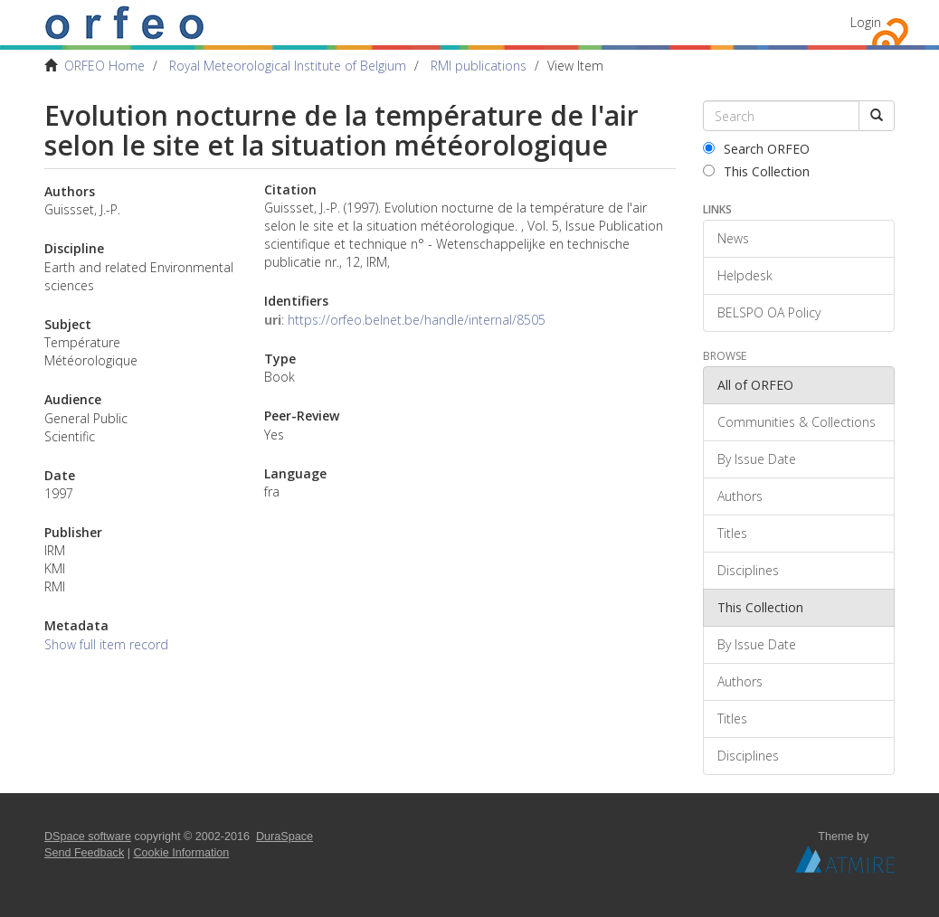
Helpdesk (745, 275)
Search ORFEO (756, 148)
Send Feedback (84, 852)
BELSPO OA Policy (768, 312)
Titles (732, 533)
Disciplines (748, 570)
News (733, 238)
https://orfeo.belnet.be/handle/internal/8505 (416, 319)
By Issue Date (756, 459)
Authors (740, 496)
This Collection (756, 171)
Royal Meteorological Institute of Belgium (287, 65)
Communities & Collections (796, 421)
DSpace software (87, 836)
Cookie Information (182, 852)
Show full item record (106, 644)
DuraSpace (284, 836)
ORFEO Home (104, 65)
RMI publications (478, 65)
